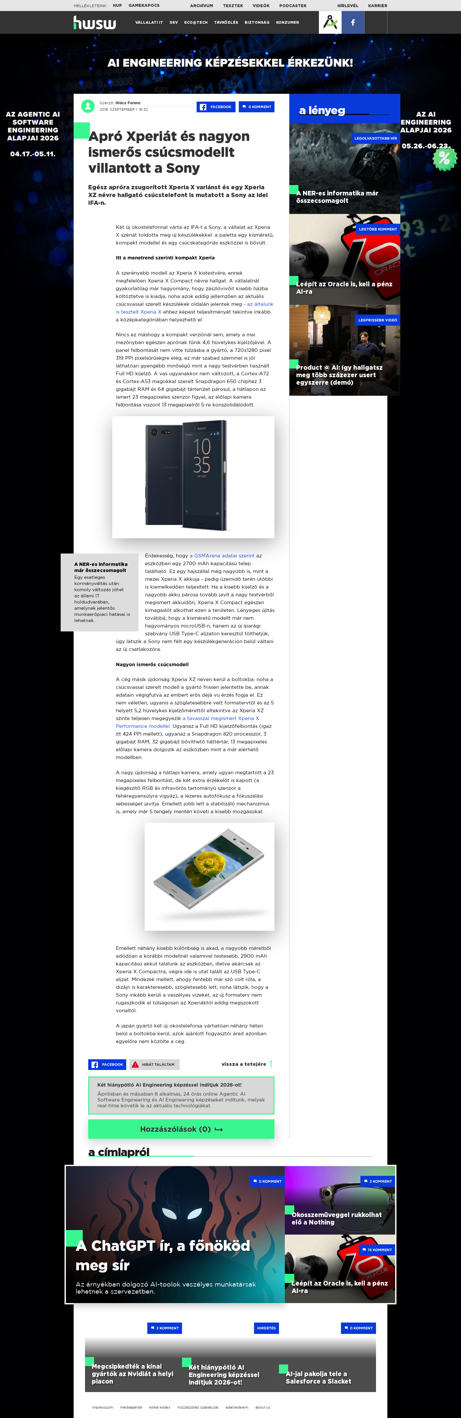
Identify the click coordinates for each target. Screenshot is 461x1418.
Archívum (201, 6)
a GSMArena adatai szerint (223, 555)
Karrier (377, 6)
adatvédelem (236, 1407)
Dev (174, 22)
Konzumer (287, 22)
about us (262, 1407)
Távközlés (226, 22)
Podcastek (293, 6)
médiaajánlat (131, 1407)
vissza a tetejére (244, 1064)
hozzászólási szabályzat (197, 1407)
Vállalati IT (149, 22)
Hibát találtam (153, 1064)
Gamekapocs (144, 5)
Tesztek (233, 6)
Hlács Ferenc (128, 103)
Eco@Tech (196, 22)
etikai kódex (159, 1407)
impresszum (102, 1407)
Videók (261, 6)
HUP (117, 5)
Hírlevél (347, 6)
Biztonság (257, 22)
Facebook (216, 107)
